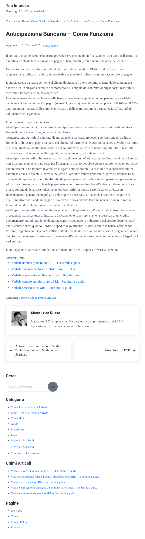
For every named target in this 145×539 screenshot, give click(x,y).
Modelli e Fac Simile (23, 440)
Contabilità (17, 418)
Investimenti (18, 429)
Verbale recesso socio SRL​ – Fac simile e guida (38, 482)
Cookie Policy (19, 521)
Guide (14, 423)
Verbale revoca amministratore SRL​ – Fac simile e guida (43, 470)
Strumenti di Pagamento (25, 453)
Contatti (15, 516)
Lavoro (15, 434)
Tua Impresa (17, 5)
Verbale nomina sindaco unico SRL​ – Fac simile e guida (43, 493)
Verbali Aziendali (24, 446)
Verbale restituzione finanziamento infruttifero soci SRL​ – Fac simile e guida (55, 476)
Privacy (15, 527)
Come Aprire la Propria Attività (29, 407)
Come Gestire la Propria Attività (37, 297)
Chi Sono (16, 510)
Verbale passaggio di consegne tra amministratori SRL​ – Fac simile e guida (54, 487)
